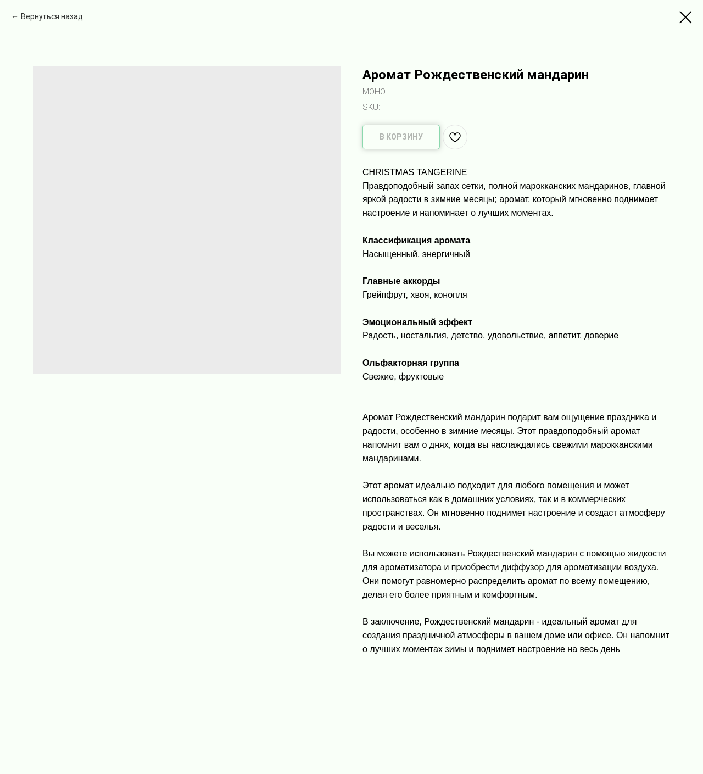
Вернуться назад (52, 16)
